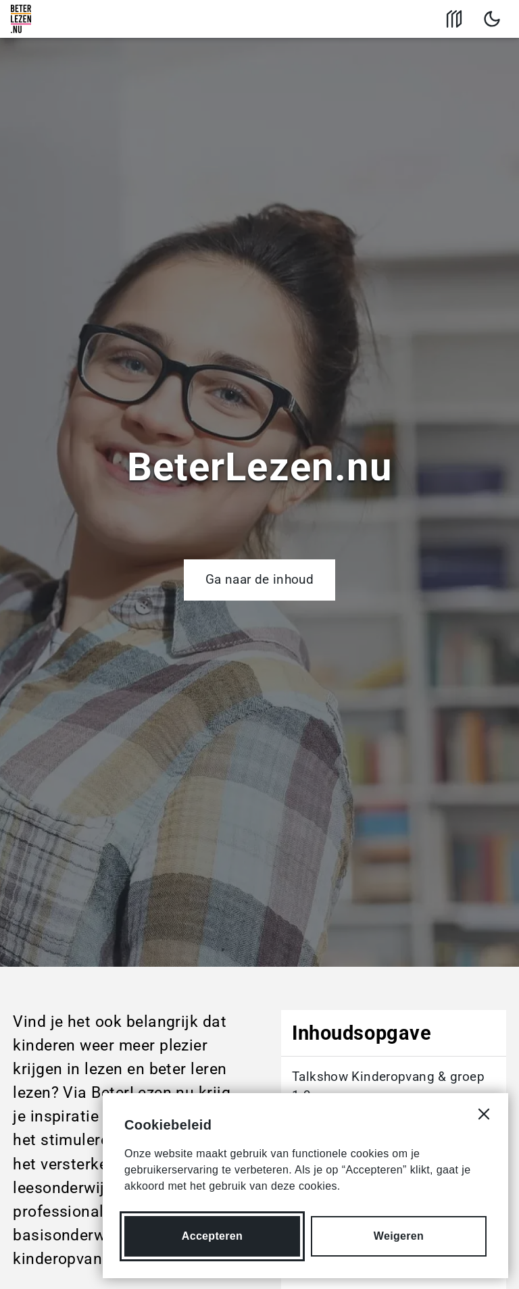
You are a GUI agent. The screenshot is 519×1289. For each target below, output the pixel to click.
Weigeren (399, 1236)
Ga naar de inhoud (259, 579)
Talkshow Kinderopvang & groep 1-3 (388, 1086)
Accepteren (212, 1236)
